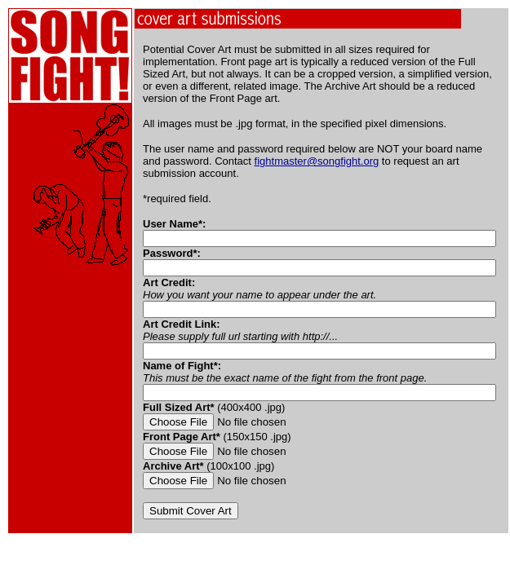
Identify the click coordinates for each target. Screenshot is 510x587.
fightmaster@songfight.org (317, 161)
